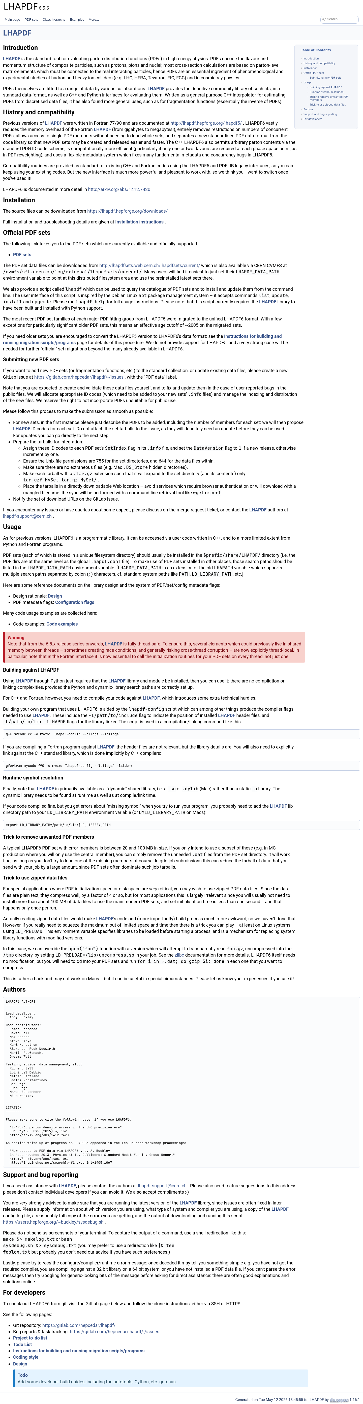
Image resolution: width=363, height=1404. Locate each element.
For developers (313, 119)
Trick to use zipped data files (328, 104)
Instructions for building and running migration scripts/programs (78, 1350)
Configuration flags (74, 602)
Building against (320, 87)
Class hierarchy (54, 19)
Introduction (311, 58)
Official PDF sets (314, 73)
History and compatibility (319, 63)
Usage (307, 82)
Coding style (26, 1357)
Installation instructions (139, 221)
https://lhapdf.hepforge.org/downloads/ (127, 211)
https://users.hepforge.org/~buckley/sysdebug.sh (53, 1222)
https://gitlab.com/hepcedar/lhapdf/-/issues (79, 377)
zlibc (179, 955)
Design (55, 596)
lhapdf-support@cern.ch (27, 516)
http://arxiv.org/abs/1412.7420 (119, 189)
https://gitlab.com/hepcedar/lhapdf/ (79, 1325)
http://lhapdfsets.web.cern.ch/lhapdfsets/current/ (149, 265)
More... (94, 19)
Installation (310, 68)
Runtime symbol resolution (327, 92)
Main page (12, 19)
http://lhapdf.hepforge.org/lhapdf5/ (206, 123)
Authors (308, 109)
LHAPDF (17, 33)
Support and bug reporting (320, 114)
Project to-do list (30, 1338)
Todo (23, 1375)
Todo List (22, 1344)
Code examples (62, 624)
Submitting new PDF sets (325, 77)
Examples (77, 19)
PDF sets (31, 19)
